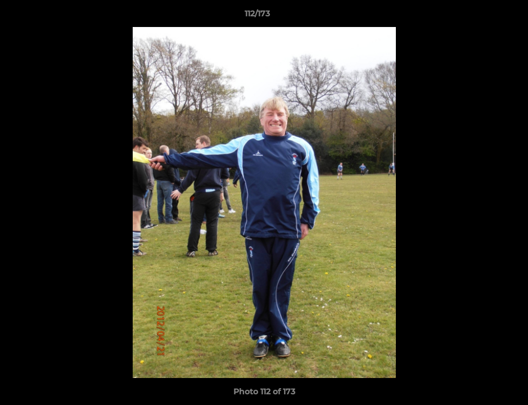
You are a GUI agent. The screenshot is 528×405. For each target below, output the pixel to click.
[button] (481, 16)
